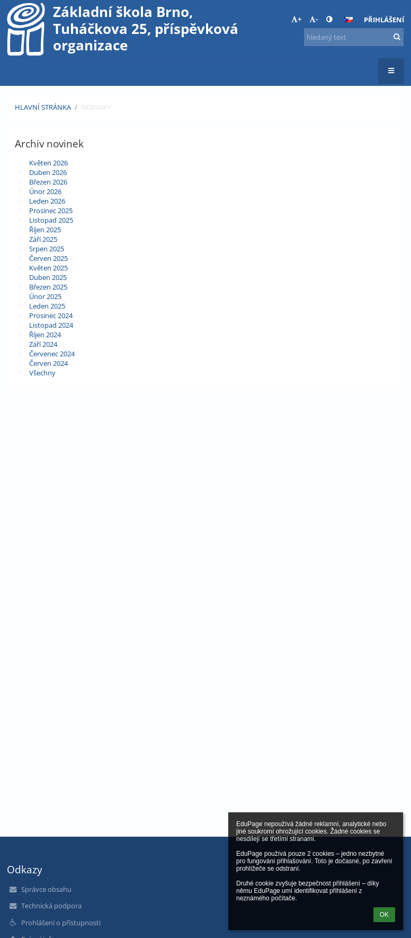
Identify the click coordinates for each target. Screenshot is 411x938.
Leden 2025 (47, 306)
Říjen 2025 (45, 229)
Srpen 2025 (46, 248)
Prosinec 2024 (51, 315)
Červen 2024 (48, 363)
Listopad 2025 (51, 220)
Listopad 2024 (51, 325)
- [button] (313, 19)
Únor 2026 (45, 191)
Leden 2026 (47, 201)
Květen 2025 (48, 268)
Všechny (42, 373)
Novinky (96, 107)
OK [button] (384, 914)
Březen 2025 (48, 287)
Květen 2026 (48, 163)
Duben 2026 (48, 172)
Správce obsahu (46, 889)
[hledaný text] (353, 37)
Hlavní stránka (43, 107)
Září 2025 (43, 239)
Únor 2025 (45, 296)
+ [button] (296, 19)
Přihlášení (384, 19)
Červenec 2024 (52, 353)
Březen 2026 (48, 182)
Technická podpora (51, 905)
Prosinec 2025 (51, 210)
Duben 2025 (48, 277)
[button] (348, 19)
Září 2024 (43, 344)
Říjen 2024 (45, 334)
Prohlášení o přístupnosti (61, 922)
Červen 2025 (48, 258)
